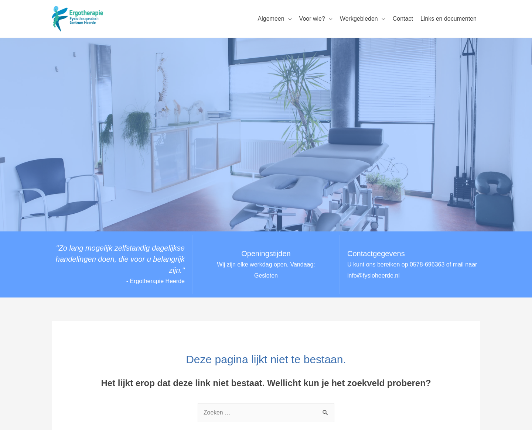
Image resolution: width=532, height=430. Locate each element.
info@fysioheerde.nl (373, 275)
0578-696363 (427, 264)
